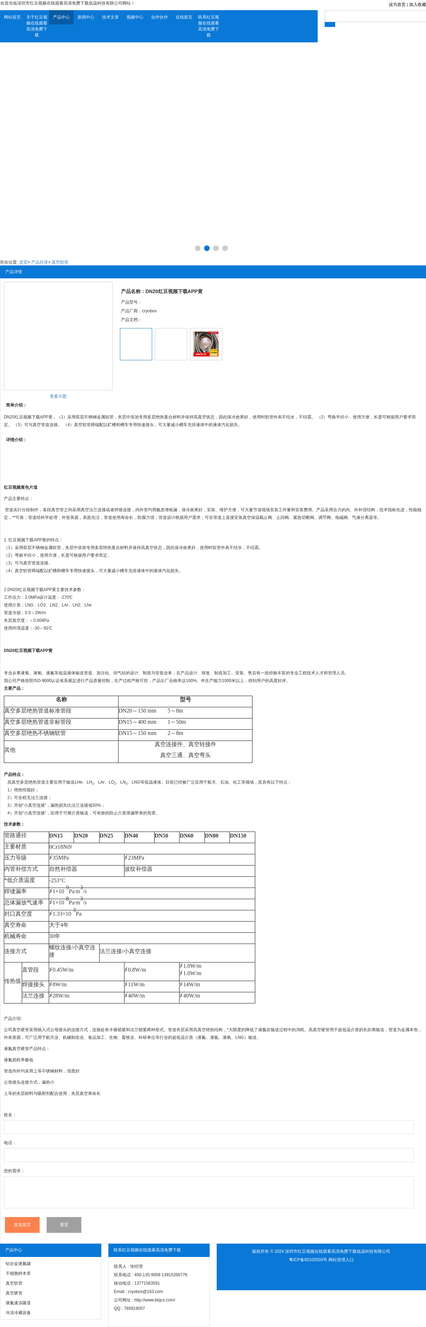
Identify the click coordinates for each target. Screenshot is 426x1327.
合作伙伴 (159, 17)
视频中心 (135, 17)
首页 (23, 262)
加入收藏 (417, 4)
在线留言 (184, 17)
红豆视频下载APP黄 (27, 539)
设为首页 (397, 4)
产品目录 (39, 262)
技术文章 (110, 17)
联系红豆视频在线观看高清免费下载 (208, 26)
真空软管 (60, 262)
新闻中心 (85, 17)
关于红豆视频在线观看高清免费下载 (36, 26)
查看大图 (58, 396)
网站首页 (12, 17)
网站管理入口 (341, 1259)
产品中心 (61, 17)
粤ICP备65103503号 (308, 1259)
